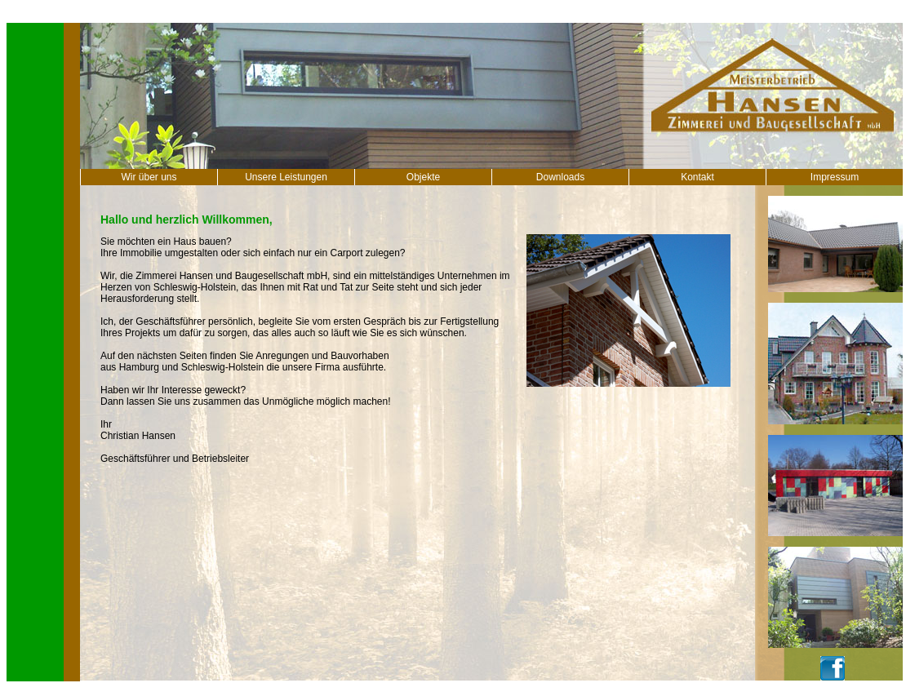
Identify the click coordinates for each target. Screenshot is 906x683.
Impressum (835, 177)
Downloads (560, 177)
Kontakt (697, 177)
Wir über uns (148, 177)
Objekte (423, 177)
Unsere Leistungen (286, 177)
